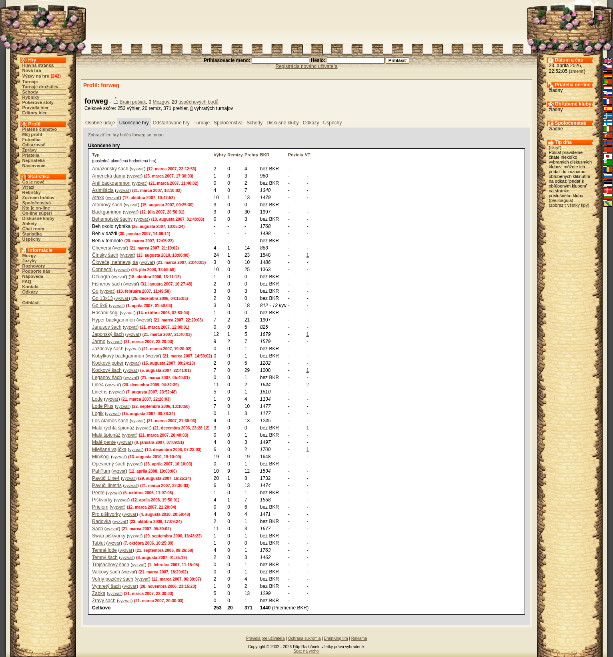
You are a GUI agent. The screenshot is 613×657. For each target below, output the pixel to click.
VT (308, 154)
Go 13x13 (102, 298)
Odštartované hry (171, 123)
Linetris (100, 392)
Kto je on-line (36, 208)
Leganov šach (107, 377)
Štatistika (32, 234)
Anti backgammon (111, 183)
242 (55, 76)
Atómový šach (107, 205)
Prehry (251, 154)
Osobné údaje (100, 123)
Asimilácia (103, 190)
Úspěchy (31, 239)
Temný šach (105, 557)
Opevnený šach (108, 464)
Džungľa (101, 277)
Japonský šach (108, 334)
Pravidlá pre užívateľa (265, 638)
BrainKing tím (336, 638)
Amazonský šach (110, 169)
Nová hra (31, 70)
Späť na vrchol (307, 651)
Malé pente (104, 442)
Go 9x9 (100, 305)
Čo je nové (33, 182)
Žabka (98, 593)
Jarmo (98, 341)
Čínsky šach (105, 255)
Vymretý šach (106, 586)
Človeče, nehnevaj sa (115, 262)
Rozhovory (33, 266)
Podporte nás (36, 271)
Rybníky (31, 97)
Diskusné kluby (38, 218)
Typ (96, 154)
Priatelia (31, 155)
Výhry (220, 154)
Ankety (29, 223)
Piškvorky (102, 500)
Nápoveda (33, 276)
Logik (98, 413)
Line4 (98, 384)
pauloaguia (561, 200)
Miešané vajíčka (109, 449)
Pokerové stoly (38, 102)
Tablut (98, 543)
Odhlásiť (31, 302)
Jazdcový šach (108, 348)
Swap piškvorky (108, 536)
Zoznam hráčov (38, 197)
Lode (97, 399)
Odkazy (30, 292)
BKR (265, 154)
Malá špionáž (106, 435)
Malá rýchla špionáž (113, 428)
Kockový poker (108, 363)
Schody (30, 92)
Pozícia (295, 154)
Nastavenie (34, 165)
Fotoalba (31, 139)
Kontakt (30, 286)
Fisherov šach (107, 284)
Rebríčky (31, 192)
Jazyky (29, 260)
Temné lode (104, 550)
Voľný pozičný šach (112, 579)
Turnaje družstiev (40, 86)
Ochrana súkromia (304, 638)
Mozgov (160, 102)
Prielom (100, 507)
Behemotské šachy (112, 219)
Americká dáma (108, 176)
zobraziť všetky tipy (569, 205)
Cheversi (101, 248)
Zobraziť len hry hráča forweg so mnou (126, 134)
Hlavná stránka (38, 65)
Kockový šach (107, 370)
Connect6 (102, 269)
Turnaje (30, 81)
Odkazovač (34, 144)
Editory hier (34, 112)
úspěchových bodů (198, 102)
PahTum (101, 471)
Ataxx (98, 197)
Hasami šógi (105, 313)
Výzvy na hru (36, 76)
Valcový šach (106, 572)
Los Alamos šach (110, 420)
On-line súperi (37, 213)
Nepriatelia (33, 160)
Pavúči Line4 (106, 478)
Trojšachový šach (110, 564)
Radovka (101, 521)
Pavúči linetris (107, 485)
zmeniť (577, 71)
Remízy (235, 154)
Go (95, 291)
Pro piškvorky (106, 514)
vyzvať (137, 168)
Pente (98, 492)
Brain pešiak (133, 102)
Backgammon (106, 212)
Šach (97, 528)
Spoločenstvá (36, 202)
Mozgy (29, 255)
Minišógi (101, 456)
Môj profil (32, 134)
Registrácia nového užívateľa (307, 66)
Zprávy (29, 150)
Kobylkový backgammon (118, 356)
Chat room (33, 228)
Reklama (359, 638)
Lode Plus (102, 406)
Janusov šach (106, 327)
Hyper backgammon (113, 320)
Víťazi (28, 187)
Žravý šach (104, 600)
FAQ (27, 281)
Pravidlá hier (35, 107)
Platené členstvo (39, 129)
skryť (555, 147)
